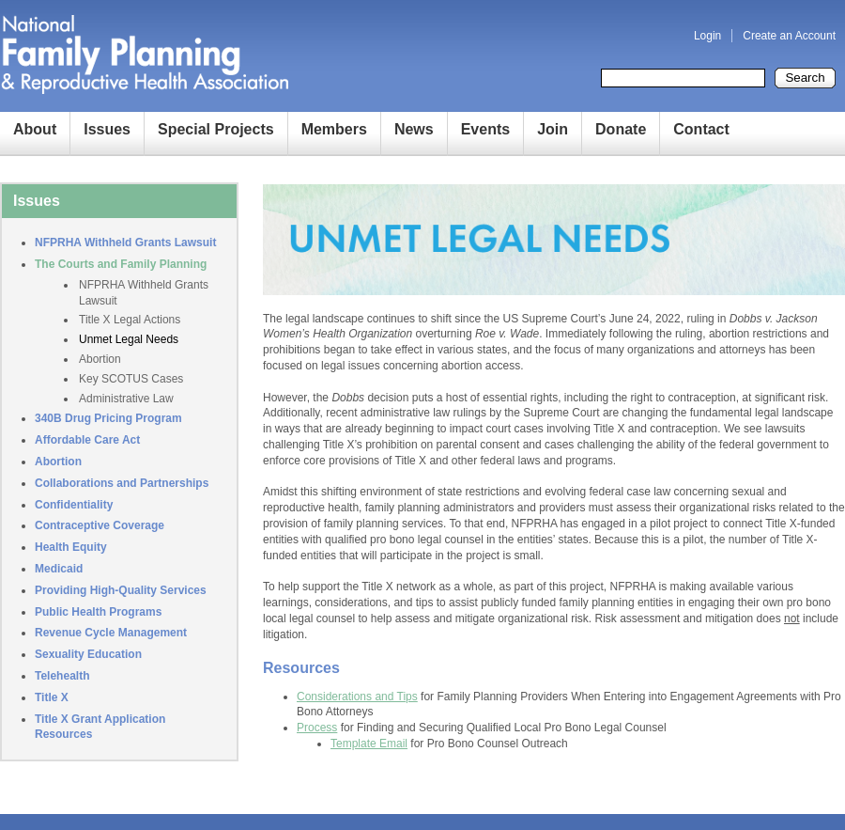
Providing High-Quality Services (121, 590)
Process (317, 727)
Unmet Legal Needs (128, 339)
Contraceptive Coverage (99, 525)
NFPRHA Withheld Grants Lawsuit (125, 242)
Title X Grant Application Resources (100, 727)
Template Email (368, 743)
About (34, 129)
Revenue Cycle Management (111, 632)
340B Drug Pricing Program (108, 418)
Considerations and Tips (357, 696)
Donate (620, 129)
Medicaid (59, 568)
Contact (701, 129)
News (414, 129)
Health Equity (71, 547)
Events (485, 129)
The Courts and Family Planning (121, 264)
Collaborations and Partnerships (121, 483)
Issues (107, 129)
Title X (52, 697)
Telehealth (62, 675)
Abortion (100, 359)
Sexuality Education (88, 654)
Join (552, 129)
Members (334, 129)
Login (707, 35)
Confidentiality (74, 504)
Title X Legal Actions (129, 319)
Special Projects (216, 129)
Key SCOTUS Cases (131, 378)
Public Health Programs (98, 612)
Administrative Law (126, 398)
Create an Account (789, 35)
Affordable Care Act (87, 439)
